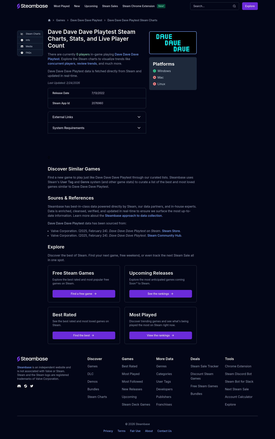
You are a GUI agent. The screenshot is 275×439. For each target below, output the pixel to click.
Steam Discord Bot (238, 374)
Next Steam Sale (237, 389)
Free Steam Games (204, 386)
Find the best (84, 335)
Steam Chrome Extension (138, 6)
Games (60, 20)
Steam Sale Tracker (205, 366)
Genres (161, 366)
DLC (90, 374)
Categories (164, 374)
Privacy (108, 431)
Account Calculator (238, 397)
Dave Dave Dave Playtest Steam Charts (132, 20)
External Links (97, 117)
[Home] (49, 20)
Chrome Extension (238, 366)
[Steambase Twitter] (31, 386)
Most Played (62, 6)
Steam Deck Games (136, 404)
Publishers (163, 397)
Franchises (164, 404)
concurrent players (61, 63)
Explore (250, 6)
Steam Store (171, 231)
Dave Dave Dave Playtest (86, 20)
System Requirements (97, 128)
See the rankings (161, 293)
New (77, 6)
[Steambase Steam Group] (25, 386)
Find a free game (84, 293)
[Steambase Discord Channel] (19, 386)
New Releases (132, 389)
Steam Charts (97, 397)
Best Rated (129, 366)
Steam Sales (110, 6)
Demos (92, 381)
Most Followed (132, 381)
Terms (121, 431)
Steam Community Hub (164, 235)
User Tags (163, 381)
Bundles (93, 389)
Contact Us (164, 431)
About (149, 431)
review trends (87, 63)
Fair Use (135, 431)
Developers (164, 389)
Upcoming (91, 6)
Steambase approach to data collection (133, 215)
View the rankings (160, 335)
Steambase (24, 367)
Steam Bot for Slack (239, 381)
